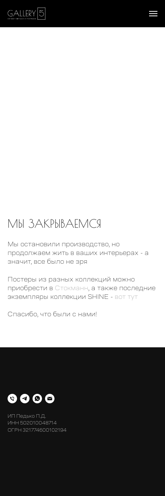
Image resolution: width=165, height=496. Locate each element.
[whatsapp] (37, 398)
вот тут (126, 297)
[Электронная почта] (49, 398)
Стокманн (71, 288)
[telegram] (25, 398)
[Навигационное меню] (153, 13)
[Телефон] (12, 398)
